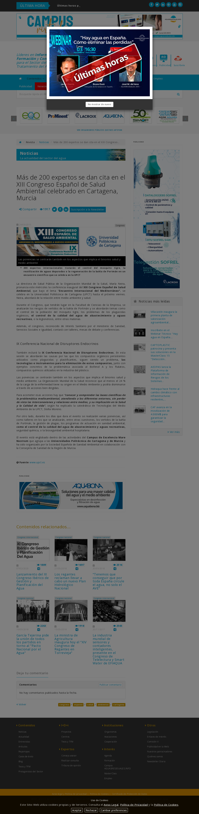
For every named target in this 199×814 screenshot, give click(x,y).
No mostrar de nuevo (99, 104)
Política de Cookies (166, 804)
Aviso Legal (111, 804)
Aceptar (77, 810)
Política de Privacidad (134, 804)
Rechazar (91, 810)
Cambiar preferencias (114, 810)
